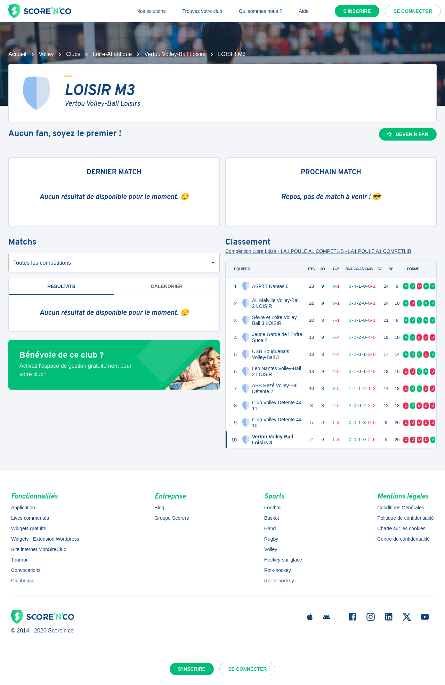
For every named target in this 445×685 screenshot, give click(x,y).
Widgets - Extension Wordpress (45, 539)
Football (273, 507)
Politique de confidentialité (405, 518)
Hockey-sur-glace (283, 560)
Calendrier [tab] (167, 286)
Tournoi (19, 560)
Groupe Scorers (171, 518)
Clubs (73, 54)
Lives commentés (30, 518)
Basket (271, 518)
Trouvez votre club (202, 11)
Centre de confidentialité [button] (403, 539)
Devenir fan (407, 134)
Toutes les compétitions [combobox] (42, 263)
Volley (46, 54)
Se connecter (413, 11)
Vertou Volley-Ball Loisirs (174, 54)
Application (23, 507)
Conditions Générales (400, 507)
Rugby (271, 539)
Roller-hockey (279, 580)
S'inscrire (357, 11)
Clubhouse (22, 580)
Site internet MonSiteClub (38, 549)
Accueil (17, 54)
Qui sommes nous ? (260, 11)
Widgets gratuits (28, 528)
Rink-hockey (277, 570)
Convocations (26, 570)
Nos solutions (150, 11)
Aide (304, 11)
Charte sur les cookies (401, 528)
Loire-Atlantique (112, 54)
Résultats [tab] (61, 289)
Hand (270, 528)
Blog (159, 507)
